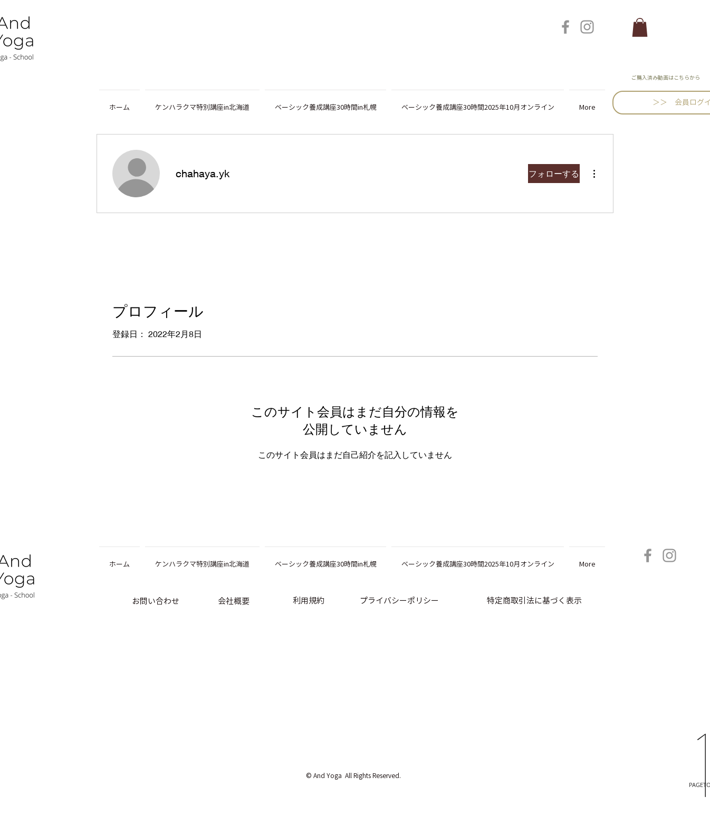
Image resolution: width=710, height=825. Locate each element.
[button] (640, 27)
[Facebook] (565, 27)
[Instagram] (587, 27)
